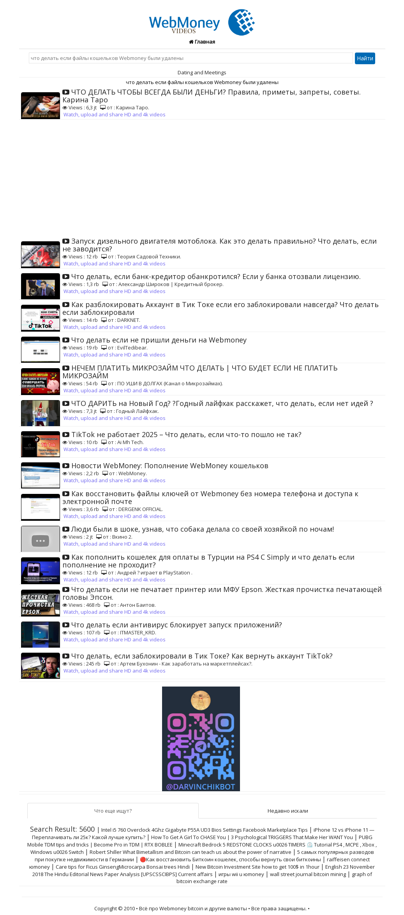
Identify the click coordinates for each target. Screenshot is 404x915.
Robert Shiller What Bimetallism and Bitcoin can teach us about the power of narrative (190, 851)
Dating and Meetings (202, 72)
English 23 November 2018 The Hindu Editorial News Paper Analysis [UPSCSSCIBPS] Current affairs (203, 870)
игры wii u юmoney (241, 874)
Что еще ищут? (113, 810)
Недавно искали (288, 810)
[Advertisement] (202, 177)
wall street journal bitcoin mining (308, 874)
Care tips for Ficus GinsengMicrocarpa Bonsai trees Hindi (123, 866)
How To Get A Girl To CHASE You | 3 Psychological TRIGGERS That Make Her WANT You (252, 837)
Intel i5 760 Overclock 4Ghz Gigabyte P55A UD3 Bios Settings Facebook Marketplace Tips (204, 829)
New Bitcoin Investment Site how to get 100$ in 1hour (257, 866)
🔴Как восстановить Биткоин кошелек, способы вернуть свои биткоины (230, 859)
